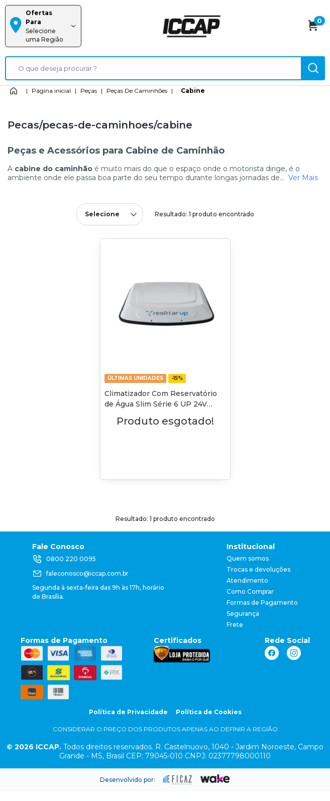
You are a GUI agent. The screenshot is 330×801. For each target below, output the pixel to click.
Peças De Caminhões (136, 90)
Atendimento (247, 580)
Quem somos (248, 558)
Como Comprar (250, 591)
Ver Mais (303, 177)
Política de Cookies (209, 712)
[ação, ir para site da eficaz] (177, 780)
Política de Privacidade (128, 712)
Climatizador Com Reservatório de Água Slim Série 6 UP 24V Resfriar (160, 404)
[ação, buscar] (313, 68)
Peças (88, 90)
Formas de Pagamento (262, 602)
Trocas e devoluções (258, 569)
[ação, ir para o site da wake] (215, 778)
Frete (235, 624)
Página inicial (51, 90)
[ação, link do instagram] (294, 653)
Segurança (243, 613)
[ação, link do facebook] (272, 653)
